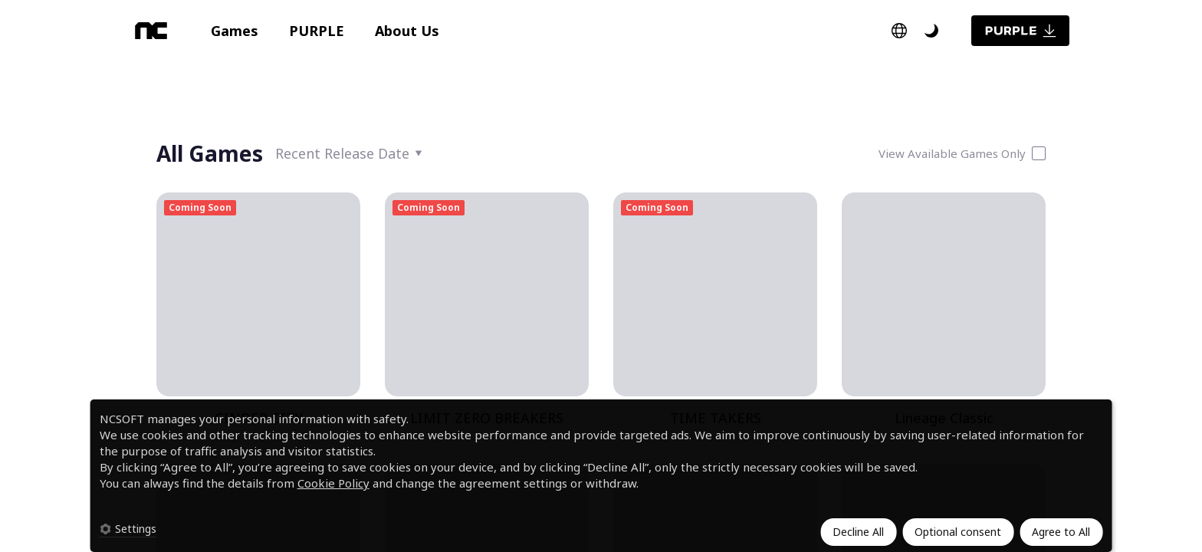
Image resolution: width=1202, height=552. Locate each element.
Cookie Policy (333, 483)
